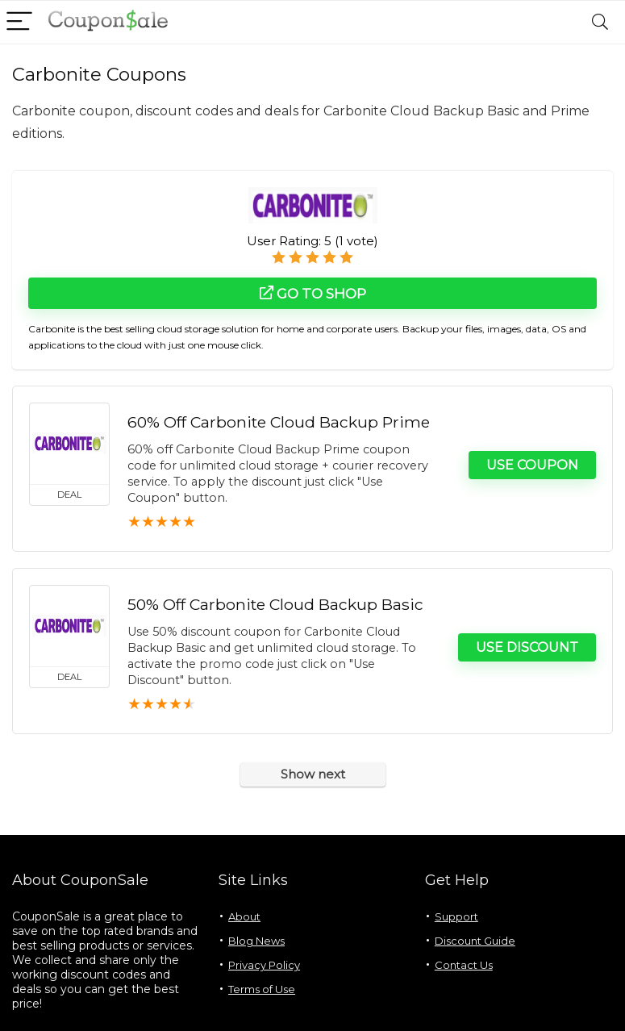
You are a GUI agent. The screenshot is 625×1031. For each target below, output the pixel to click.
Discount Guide (475, 940)
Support (456, 916)
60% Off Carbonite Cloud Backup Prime (278, 422)
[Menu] (19, 22)
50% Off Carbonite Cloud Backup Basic (275, 604)
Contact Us (464, 964)
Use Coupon (532, 465)
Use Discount (527, 647)
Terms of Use (261, 989)
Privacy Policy (264, 964)
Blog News (256, 940)
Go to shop (313, 294)
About (244, 916)
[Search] (600, 22)
